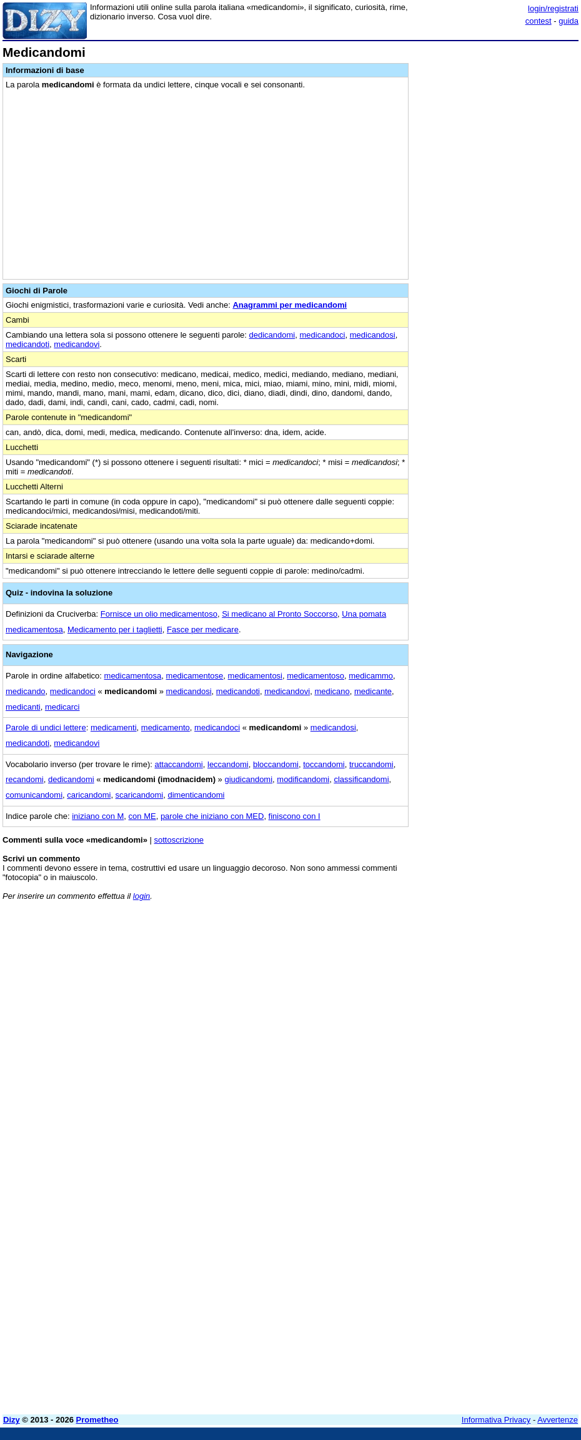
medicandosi (372, 335)
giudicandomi (248, 779)
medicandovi (76, 344)
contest (538, 21)
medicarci (62, 707)
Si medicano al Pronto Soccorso (279, 614)
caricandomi (89, 795)
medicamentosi (255, 675)
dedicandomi (272, 335)
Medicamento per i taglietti (114, 629)
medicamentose (195, 675)
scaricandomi (140, 795)
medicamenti (114, 727)
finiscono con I (294, 816)
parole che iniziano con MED (212, 816)
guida (569, 21)
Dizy (11, 1419)
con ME (142, 816)
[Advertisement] (485, 988)
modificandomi (303, 779)
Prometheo (97, 1419)
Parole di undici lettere (46, 727)
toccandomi (323, 764)
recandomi (25, 779)
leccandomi (228, 764)
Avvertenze (557, 1419)
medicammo (371, 675)
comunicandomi (34, 795)
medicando (26, 691)
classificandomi (361, 779)
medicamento (165, 727)
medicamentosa (133, 675)
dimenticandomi (195, 795)
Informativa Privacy (496, 1419)
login (141, 896)
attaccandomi (178, 764)
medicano (331, 691)
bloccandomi (276, 764)
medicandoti (27, 344)
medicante (373, 691)
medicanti (23, 707)
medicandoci (322, 335)
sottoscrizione (179, 840)
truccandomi (371, 764)
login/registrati (553, 8)
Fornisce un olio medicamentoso (159, 614)
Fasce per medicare (203, 629)
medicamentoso (315, 675)
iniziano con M (98, 816)
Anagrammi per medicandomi (289, 305)
